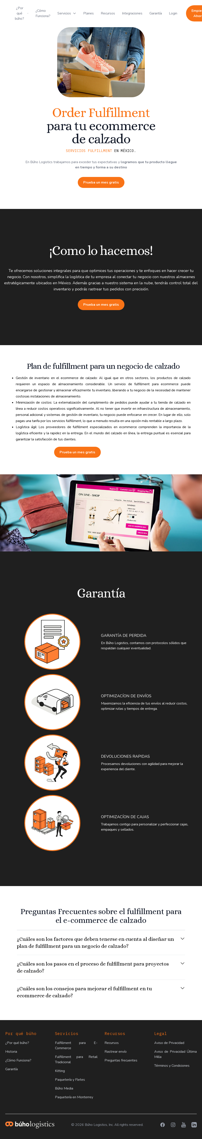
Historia (11, 1051)
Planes (88, 13)
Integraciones (132, 13)
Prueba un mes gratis (101, 182)
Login (173, 13)
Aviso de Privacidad (169, 1042)
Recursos (108, 13)
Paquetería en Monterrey (74, 1097)
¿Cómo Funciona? (42, 13)
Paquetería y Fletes (70, 1079)
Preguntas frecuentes (121, 1060)
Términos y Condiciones (172, 1065)
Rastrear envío (116, 1051)
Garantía (155, 13)
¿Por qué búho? (17, 1042)
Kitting (60, 1070)
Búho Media (64, 1088)
